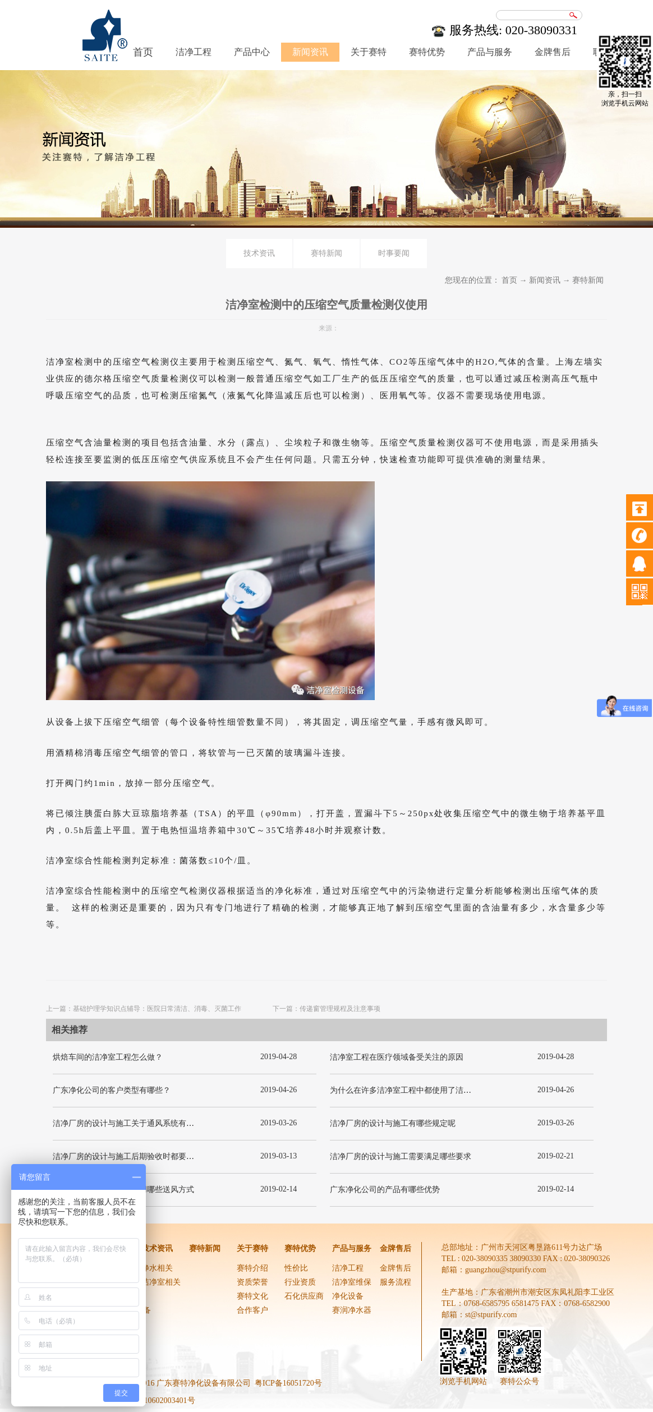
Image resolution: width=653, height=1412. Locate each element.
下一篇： (326, 1009)
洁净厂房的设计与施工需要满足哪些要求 (400, 1156)
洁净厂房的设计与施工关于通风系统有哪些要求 (135, 1123)
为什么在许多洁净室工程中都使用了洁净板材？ (412, 1090)
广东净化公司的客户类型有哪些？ (112, 1090)
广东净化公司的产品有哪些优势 (385, 1189)
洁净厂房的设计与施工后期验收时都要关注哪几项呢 (143, 1156)
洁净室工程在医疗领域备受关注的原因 (396, 1057)
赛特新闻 (588, 280)
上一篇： (143, 1009)
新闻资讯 (544, 280)
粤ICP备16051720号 (288, 1383)
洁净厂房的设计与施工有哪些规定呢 (393, 1123)
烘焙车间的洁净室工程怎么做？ (108, 1057)
